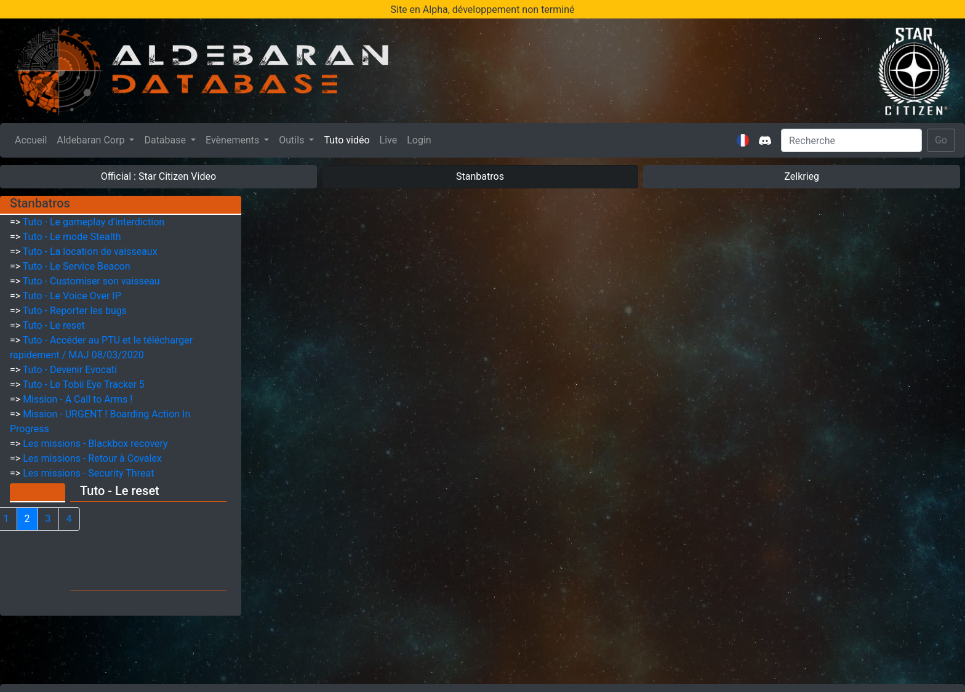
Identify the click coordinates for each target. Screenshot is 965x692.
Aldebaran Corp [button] (92, 140)
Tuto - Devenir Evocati (70, 370)
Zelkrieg (801, 176)
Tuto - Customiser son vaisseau (91, 281)
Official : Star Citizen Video (158, 176)
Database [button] (166, 140)
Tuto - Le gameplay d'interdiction (93, 222)
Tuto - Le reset (54, 325)
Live (389, 140)
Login (419, 140)
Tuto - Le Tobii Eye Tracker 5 (84, 384)
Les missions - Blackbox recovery (95, 443)
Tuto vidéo (346, 140)
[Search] (851, 140)
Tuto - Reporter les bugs (75, 310)
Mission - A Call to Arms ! (77, 399)
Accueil (33, 139)
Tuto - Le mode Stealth (72, 237)
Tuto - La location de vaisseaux (90, 251)
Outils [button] (292, 140)
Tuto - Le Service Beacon (76, 266)
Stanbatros (480, 176)
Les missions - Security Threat (88, 473)
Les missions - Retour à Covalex (92, 458)
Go (941, 140)
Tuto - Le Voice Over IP (72, 296)
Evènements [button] (234, 140)
